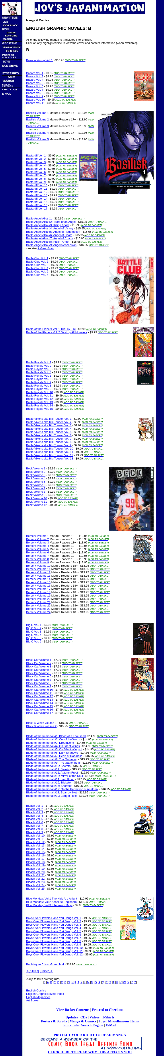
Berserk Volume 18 (38, 592)
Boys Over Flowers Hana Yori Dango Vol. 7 (53, 938)
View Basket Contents (73, 1010)
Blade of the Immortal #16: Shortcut (49, 785)
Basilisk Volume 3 (37, 126)
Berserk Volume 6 (37, 552)
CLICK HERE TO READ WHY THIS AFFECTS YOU (90, 1052)
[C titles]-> (46, 971)
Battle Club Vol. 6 (37, 274)
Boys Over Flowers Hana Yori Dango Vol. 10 (54, 947)
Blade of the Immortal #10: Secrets (48, 766)
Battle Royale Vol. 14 (39, 405)
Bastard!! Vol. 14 (36, 198)
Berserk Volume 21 (38, 602)
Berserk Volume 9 (37, 562)
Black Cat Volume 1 (38, 659)
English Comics (36, 990)
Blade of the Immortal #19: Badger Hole (51, 795)
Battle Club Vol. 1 (37, 258)
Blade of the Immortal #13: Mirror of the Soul (54, 776)
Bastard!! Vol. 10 (36, 185)
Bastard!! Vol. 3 (36, 162)
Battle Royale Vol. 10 (39, 392)
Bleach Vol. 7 (34, 825)
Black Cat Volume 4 (38, 669)
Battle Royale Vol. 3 (38, 369)
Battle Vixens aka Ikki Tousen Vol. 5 (49, 432)
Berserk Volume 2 (37, 539)
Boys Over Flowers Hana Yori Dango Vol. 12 (54, 954)
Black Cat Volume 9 (38, 686)
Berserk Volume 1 (37, 536)
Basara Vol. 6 (34, 86)
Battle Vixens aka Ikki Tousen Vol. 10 (49, 448)
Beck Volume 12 (36, 505)
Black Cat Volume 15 (39, 706)
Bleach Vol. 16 (35, 855)
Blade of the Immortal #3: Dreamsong (50, 742)
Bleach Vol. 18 (35, 862)
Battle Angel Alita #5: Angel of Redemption (53, 231)
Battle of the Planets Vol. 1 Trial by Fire (51, 329)
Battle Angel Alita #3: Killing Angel (47, 225)
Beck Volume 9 (35, 495)
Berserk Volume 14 (38, 579)
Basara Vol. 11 (35, 103)
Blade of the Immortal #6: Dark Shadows (52, 752)
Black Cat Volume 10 (39, 689)
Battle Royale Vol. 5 (38, 375)
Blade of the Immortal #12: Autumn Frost (52, 772)
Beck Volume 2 (35, 471)
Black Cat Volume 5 (38, 673)
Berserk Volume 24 (38, 612)
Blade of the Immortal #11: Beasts (48, 769)
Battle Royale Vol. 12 (39, 398)
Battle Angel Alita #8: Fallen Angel (47, 241)
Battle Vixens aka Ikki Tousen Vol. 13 (49, 458)
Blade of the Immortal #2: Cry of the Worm (53, 739)
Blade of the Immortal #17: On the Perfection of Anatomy (62, 789)
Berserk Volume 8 (37, 559)
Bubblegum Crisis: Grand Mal (45, 964)
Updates (71, 1017)
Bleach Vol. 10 (35, 835)
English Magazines (38, 997)
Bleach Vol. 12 (35, 842)
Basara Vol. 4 (34, 79)
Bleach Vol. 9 (34, 832)
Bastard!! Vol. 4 (36, 165)
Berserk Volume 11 (38, 569)
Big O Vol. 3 (33, 631)
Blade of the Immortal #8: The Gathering (52, 759)
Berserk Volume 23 (38, 608)
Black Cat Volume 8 (38, 683)
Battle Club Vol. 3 (37, 265)
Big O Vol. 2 (33, 628)
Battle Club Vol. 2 (37, 261)
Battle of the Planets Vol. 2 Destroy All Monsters (56, 332)
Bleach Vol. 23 (35, 882)
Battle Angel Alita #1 (39, 218)
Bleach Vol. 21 (35, 875)
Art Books (32, 1000)
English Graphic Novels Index (45, 993)
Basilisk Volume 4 (37, 132)
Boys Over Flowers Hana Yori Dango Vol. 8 (53, 941)
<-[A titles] (32, 971)
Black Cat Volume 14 (39, 703)
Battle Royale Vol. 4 (38, 372)
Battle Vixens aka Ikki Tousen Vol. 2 (49, 422)
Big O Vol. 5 (33, 638)
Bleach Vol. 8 (34, 829)
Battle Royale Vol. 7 (38, 382)
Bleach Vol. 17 (35, 858)
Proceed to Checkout (107, 1010)
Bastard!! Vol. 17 (36, 208)
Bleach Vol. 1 (34, 805)
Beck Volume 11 (36, 501)
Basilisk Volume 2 (37, 119)
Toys (102, 1021)
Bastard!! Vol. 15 (36, 202)
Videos (94, 1017)
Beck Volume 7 (35, 488)
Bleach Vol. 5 (34, 819)
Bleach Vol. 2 (34, 809)
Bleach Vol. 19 (35, 865)
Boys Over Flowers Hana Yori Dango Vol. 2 (53, 921)
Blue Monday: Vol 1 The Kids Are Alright (51, 898)
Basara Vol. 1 (34, 73)
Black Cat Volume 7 (38, 679)
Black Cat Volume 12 (39, 696)
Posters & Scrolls (54, 1021)
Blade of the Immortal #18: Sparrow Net (51, 792)
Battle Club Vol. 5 (37, 271)
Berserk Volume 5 (37, 549)
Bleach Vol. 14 (35, 848)
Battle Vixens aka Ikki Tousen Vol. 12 (49, 455)
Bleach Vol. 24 (35, 885)
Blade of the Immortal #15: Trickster (49, 782)
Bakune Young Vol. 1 (39, 60)
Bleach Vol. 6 (34, 822)
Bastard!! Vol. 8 (36, 178)
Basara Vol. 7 (34, 89)
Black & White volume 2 (41, 726)
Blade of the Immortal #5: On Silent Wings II (54, 749)
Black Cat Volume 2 (38, 663)
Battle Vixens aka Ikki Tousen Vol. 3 (49, 425)
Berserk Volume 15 (38, 582)
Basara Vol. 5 (34, 83)
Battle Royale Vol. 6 (38, 379)
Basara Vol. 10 (35, 99)
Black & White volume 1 (41, 722)
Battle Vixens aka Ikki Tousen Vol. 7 (49, 438)
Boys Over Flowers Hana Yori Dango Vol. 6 (53, 934)
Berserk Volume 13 (38, 575)
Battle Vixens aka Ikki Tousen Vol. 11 (49, 452)
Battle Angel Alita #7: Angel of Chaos (49, 238)
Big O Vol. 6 (33, 641)
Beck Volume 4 (35, 478)
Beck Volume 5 (35, 481)
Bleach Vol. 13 (35, 845)
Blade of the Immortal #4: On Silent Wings (53, 746)
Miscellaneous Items (123, 1021)
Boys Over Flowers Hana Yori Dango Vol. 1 (53, 918)
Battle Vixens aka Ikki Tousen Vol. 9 (49, 445)
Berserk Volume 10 (38, 565)
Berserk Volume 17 (38, 589)
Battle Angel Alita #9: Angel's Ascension (51, 245)
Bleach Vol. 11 (35, 839)
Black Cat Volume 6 (38, 676)
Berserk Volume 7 (37, 555)
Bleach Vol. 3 (34, 812)
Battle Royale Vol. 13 (39, 402)
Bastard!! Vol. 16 (36, 205)
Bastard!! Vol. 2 (36, 158)
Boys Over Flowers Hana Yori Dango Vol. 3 (53, 924)
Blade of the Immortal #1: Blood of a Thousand (56, 736)
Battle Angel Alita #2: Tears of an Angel (51, 221)
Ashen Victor (46, 248)
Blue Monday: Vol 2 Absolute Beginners (51, 902)
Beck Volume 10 (36, 498)
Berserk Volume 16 (38, 585)
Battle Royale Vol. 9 (38, 389)
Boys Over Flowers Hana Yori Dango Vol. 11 (54, 951)
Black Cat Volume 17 (39, 713)
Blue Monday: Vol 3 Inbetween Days (49, 905)
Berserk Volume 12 (38, 572)
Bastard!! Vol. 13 (36, 195)
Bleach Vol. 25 (35, 888)
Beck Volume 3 (35, 475)
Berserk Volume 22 (38, 605)
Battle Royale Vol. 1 (38, 362)
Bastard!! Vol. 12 (36, 192)
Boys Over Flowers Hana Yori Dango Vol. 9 (53, 944)
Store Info (71, 1025)
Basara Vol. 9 (34, 96)
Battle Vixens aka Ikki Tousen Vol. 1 (49, 418)
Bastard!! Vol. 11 (36, 188)
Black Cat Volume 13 (39, 699)
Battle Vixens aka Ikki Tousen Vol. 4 (49, 428)
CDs (83, 1017)
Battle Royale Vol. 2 (38, 365)
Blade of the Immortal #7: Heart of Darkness (54, 756)
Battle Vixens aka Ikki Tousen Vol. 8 (49, 442)
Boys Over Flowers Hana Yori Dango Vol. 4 (53, 928)
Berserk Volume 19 (38, 595)
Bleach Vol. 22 (35, 878)
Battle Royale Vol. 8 (38, 385)
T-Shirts (108, 1017)
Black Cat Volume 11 (39, 693)
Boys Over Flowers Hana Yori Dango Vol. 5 (53, 931)
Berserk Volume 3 (37, 542)
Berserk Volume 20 (38, 598)
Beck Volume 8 (35, 491)
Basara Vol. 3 (34, 76)
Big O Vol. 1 (33, 625)
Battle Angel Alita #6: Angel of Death (49, 235)
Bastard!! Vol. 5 (36, 168)
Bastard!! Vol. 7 (36, 175)
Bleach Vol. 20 (35, 872)
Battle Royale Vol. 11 (39, 395)
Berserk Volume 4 (37, 545)
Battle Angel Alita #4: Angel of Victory (49, 228)
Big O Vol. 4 (33, 635)
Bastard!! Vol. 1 (36, 155)
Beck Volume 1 (35, 468)
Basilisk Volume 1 (37, 112)
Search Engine (92, 1025)
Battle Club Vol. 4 (37, 268)
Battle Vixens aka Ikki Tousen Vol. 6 (49, 435)
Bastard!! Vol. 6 (36, 172)
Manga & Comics (83, 1021)
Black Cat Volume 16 (39, 709)
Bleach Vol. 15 (35, 852)
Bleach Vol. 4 (34, 815)
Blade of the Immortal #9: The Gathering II (53, 762)
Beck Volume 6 (35, 485)
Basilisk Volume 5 (37, 139)
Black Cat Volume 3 (38, 666)
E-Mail (111, 1025)
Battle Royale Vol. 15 (39, 408)
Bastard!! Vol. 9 (36, 182)
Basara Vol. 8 (34, 93)
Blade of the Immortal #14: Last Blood (50, 779)
